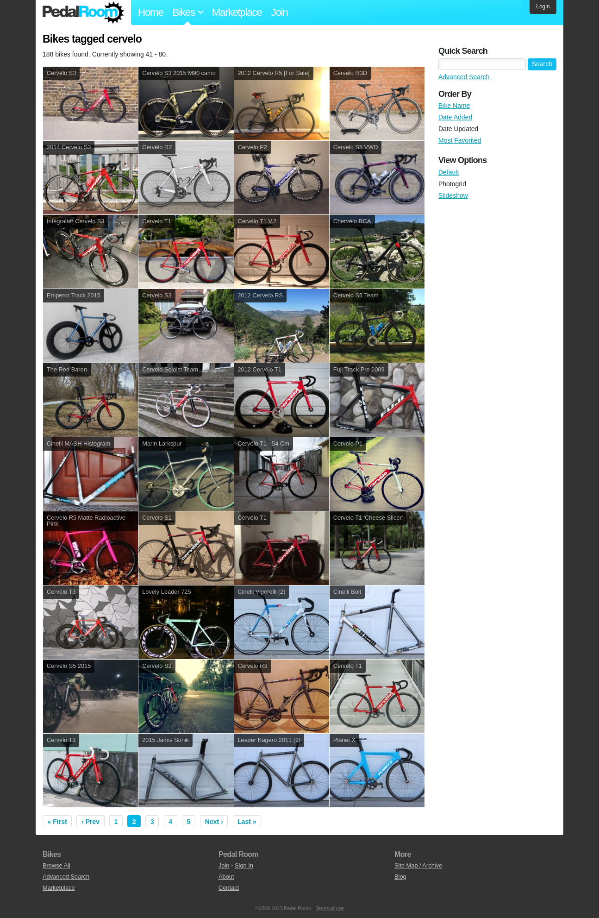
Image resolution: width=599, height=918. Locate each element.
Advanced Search (464, 77)
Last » (246, 821)
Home (150, 12)
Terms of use (330, 908)
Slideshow (453, 195)
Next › (214, 821)
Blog (400, 876)
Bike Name (454, 105)
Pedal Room (83, 12)
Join (279, 12)
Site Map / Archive (418, 865)
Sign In (244, 865)
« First (57, 821)
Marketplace (237, 12)
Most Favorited (459, 140)
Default (448, 172)
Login (542, 6)
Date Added (455, 117)
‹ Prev (90, 821)
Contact (228, 887)
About (226, 876)
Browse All (56, 865)
